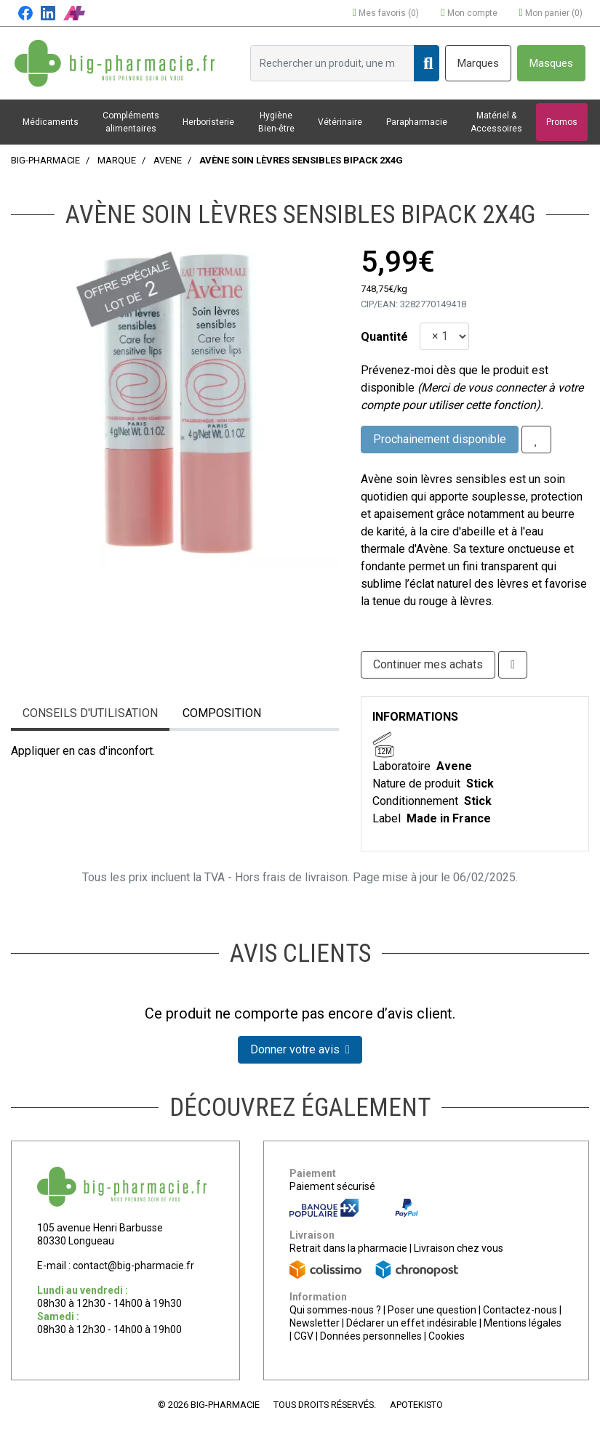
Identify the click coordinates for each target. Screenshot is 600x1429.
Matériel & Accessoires (496, 122)
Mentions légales (522, 1323)
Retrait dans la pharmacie (348, 1248)
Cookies (446, 1336)
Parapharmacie (416, 122)
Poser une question (432, 1310)
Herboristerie (208, 122)
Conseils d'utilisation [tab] (90, 713)
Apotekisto (416, 1404)
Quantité (384, 337)
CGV (303, 1336)
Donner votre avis (300, 1049)
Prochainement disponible (439, 439)
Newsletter (314, 1323)
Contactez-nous (520, 1310)
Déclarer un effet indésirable (411, 1323)
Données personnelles (371, 1336)
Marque (116, 160)
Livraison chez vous (458, 1248)
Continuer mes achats (428, 664)
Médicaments (51, 122)
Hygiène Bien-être (276, 122)
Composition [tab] (222, 713)
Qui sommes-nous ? (335, 1310)
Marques (478, 63)
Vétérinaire (340, 122)
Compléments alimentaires (131, 122)
